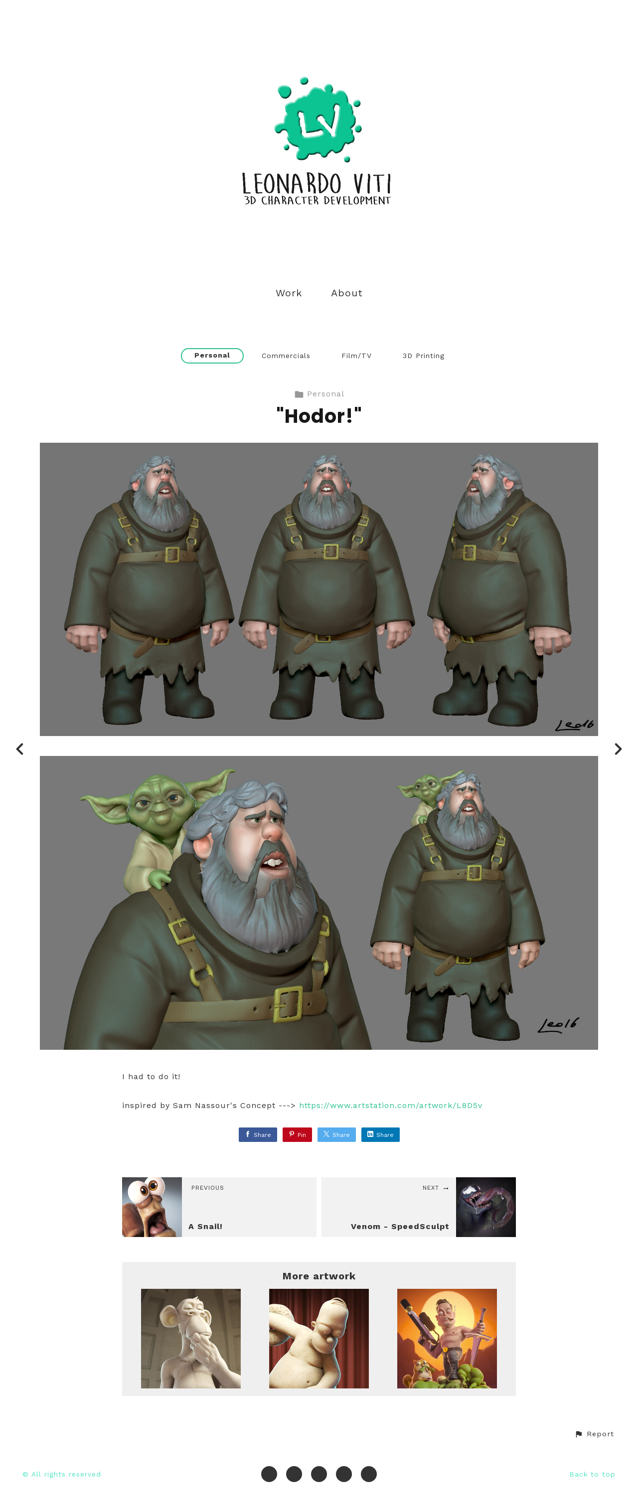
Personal (212, 355)
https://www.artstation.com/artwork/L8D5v (390, 1105)
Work (289, 293)
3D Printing (424, 356)
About (347, 293)
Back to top (592, 1474)
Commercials (286, 356)
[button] (594, 1434)
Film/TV (356, 356)
